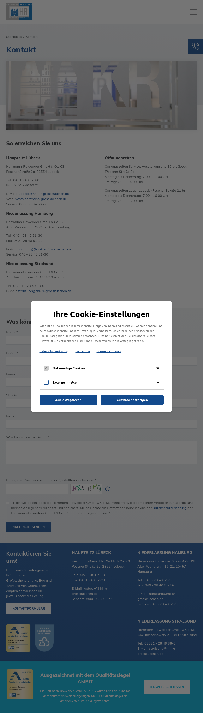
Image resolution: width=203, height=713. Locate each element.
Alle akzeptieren (68, 399)
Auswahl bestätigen (132, 399)
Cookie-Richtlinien (109, 351)
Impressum (83, 351)
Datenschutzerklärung (54, 351)
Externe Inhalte (64, 382)
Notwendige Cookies (68, 368)
